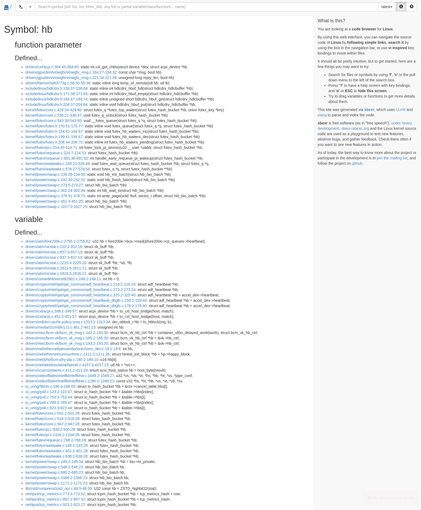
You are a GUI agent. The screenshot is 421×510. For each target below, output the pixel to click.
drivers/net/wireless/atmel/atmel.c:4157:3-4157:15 (67, 365)
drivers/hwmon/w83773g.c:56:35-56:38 (58, 83)
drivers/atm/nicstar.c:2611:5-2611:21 (56, 268)
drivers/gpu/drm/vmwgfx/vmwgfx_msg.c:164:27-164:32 (71, 72)
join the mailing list (392, 158)
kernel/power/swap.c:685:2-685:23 (54, 472)
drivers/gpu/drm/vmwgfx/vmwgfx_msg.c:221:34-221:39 (71, 78)
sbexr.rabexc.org (355, 128)
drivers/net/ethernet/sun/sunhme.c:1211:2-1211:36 (68, 354)
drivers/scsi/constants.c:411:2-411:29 (57, 370)
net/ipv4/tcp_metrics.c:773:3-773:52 (55, 494)
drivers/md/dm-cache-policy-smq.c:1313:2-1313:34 (68, 322)
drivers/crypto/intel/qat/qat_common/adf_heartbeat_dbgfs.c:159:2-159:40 (86, 300)
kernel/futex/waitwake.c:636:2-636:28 (57, 456)
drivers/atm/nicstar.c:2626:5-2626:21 (56, 273)
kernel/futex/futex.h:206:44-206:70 (54, 142)
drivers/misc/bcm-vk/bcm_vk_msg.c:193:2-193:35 (67, 343)
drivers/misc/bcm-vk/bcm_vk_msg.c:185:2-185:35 (67, 338)
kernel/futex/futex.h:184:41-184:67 (54, 131)
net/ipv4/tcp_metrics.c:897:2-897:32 (55, 499)
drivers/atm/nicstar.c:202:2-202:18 (54, 247)
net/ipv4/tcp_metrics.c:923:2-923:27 (55, 504)
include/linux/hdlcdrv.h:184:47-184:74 (57, 99)
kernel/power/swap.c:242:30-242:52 (55, 180)
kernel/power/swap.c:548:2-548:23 (54, 467)
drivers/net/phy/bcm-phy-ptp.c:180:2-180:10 (62, 359)
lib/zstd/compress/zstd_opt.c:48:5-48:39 (59, 488)
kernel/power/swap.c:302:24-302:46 (55, 190)
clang (322, 115)
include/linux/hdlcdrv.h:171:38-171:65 (57, 94)
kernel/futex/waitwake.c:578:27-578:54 (58, 169)
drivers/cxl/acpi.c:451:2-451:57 (51, 316)
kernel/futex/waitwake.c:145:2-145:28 (57, 445)
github (357, 163)
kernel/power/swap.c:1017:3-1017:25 (56, 206)
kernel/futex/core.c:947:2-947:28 (52, 424)
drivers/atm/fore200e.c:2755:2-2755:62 (58, 241)
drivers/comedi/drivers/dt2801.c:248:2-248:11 (63, 279)
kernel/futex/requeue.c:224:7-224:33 (56, 153)
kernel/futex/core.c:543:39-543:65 (54, 120)
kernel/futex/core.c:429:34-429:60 (54, 110)
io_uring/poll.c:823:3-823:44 (49, 408)
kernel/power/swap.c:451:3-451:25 (54, 201)
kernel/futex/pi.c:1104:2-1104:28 (52, 435)
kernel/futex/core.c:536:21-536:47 (54, 115)
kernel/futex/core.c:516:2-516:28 (52, 418)
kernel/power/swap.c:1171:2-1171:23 (56, 483)
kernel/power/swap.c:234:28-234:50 (55, 174)
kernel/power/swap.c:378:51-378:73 (55, 196)
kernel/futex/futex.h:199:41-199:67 (54, 137)
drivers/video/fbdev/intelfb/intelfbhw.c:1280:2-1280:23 (70, 381)
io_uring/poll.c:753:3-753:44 (49, 397)
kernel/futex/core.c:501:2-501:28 (52, 413)
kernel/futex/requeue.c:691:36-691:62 (57, 158)
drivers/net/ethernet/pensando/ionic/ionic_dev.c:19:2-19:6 (73, 349)
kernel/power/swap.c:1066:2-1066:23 (56, 478)
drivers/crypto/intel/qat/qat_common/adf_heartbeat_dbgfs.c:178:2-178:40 (86, 306)
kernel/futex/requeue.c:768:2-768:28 (56, 440)
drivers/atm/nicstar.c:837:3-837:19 (54, 257)
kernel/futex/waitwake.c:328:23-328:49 (58, 163)
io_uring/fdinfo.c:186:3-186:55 (50, 386)
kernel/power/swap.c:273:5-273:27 (54, 185)
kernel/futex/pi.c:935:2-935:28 (50, 429)
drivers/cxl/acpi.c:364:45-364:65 (52, 67)
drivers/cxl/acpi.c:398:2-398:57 (51, 311)
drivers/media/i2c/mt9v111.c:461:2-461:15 (61, 327)
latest (387, 7)
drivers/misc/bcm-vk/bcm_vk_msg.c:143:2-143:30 (67, 333)
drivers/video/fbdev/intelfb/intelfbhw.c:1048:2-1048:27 (70, 375)
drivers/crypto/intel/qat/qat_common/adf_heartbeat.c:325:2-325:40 (80, 295)
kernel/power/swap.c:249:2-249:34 (54, 461)
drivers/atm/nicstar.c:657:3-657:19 (54, 252)
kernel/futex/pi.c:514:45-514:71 (51, 147)
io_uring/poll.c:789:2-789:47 (49, 402)
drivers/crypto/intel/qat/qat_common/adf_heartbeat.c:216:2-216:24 (80, 284)
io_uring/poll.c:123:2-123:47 (49, 392)
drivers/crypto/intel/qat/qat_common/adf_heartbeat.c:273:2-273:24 (80, 290)
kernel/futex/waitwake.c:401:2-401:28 (57, 451)
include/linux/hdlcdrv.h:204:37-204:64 (57, 104)
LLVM (401, 109)
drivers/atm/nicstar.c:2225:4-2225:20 (56, 263)
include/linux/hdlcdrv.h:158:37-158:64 (57, 88)
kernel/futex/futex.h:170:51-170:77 (54, 126)
